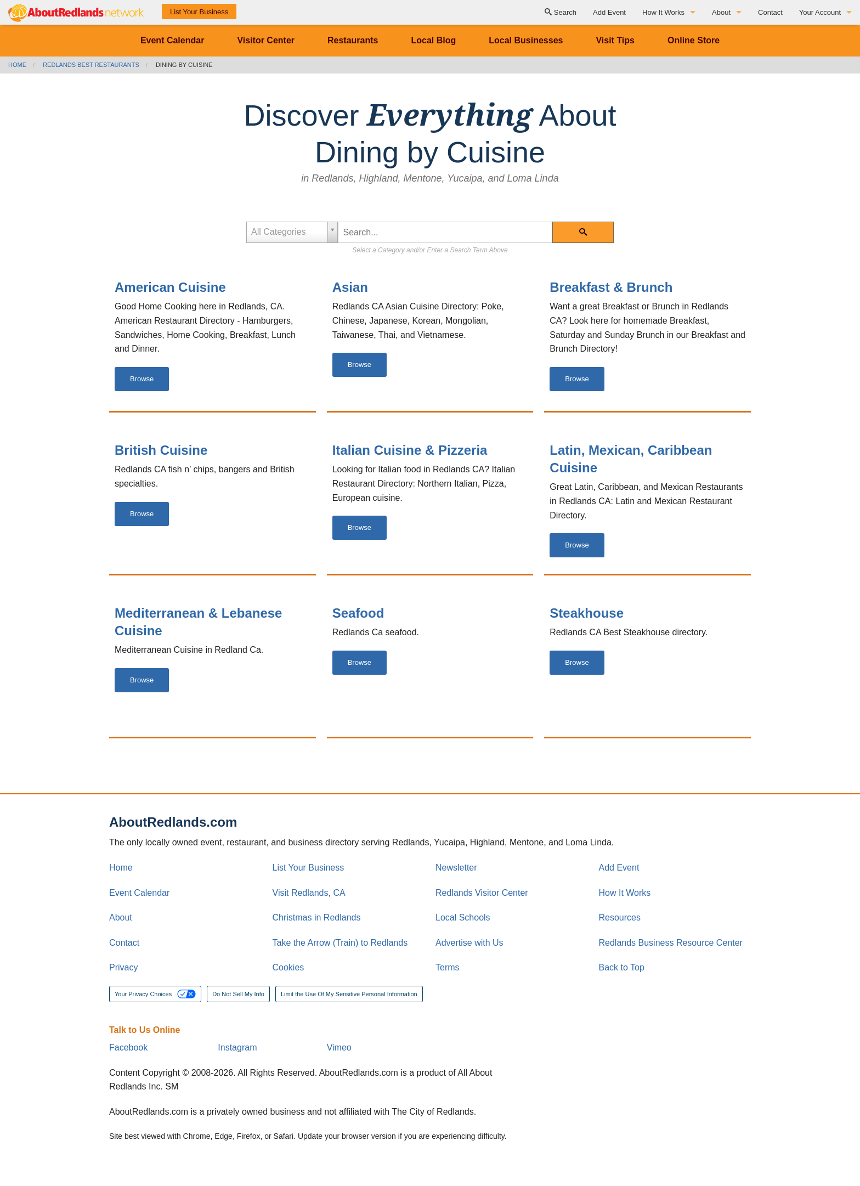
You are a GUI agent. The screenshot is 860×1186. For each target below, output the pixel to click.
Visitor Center (266, 40)
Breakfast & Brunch (611, 287)
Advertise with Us (469, 942)
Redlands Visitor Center (481, 892)
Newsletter (456, 867)
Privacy (123, 967)
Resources (620, 917)
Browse (142, 379)
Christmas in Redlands (317, 917)
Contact (770, 12)
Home (17, 64)
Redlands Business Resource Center (671, 942)
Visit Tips (615, 40)
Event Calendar (172, 40)
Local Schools (462, 917)
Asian (350, 287)
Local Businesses (526, 40)
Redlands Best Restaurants (91, 64)
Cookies (288, 967)
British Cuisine (161, 450)
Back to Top (621, 967)
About (721, 12)
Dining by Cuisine (184, 64)
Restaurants (352, 40)
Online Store (693, 40)
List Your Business (199, 12)
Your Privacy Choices (155, 994)
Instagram (237, 1047)
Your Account (820, 12)
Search (560, 12)
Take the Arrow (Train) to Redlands (340, 942)
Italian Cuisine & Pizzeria (410, 450)
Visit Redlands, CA (309, 892)
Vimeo (339, 1047)
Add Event (609, 12)
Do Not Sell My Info (238, 994)
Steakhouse (587, 613)
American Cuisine (170, 287)
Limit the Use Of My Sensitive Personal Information (349, 994)
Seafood (358, 613)
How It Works (663, 12)
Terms (447, 967)
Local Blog (433, 40)
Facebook (128, 1047)
